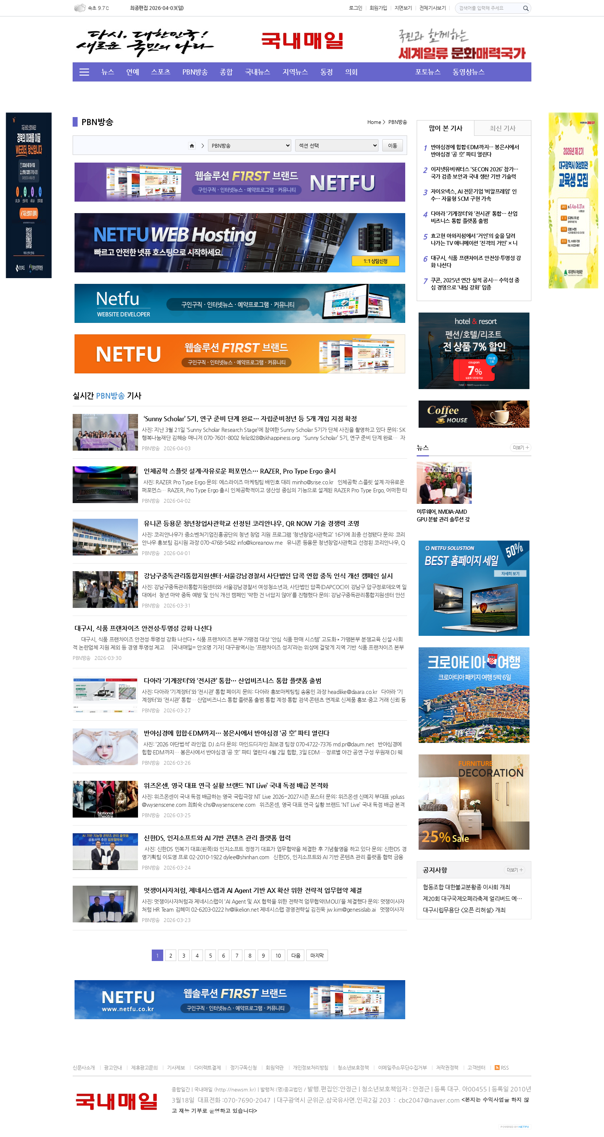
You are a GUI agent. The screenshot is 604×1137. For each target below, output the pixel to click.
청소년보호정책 (353, 1067)
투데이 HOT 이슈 (125, 90)
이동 (392, 145)
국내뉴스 (257, 72)
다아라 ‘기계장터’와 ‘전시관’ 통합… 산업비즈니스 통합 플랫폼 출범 (232, 680)
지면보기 (403, 8)
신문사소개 (84, 1067)
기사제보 (176, 1067)
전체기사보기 (432, 8)
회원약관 (274, 1067)
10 (278, 955)
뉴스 (107, 72)
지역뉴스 (295, 72)
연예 (132, 72)
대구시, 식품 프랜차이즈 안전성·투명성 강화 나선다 (143, 628)
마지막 (317, 955)
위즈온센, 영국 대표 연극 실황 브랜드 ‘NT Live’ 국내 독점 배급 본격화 (236, 785)
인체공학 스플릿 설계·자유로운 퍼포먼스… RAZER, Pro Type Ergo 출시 (240, 471)
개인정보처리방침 (310, 1067)
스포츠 (160, 72)
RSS (502, 1067)
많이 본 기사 (445, 128)
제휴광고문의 (144, 1067)
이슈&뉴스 (234, 90)
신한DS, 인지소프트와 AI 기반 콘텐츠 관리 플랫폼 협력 (217, 838)
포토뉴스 (427, 72)
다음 (295, 955)
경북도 (196, 90)
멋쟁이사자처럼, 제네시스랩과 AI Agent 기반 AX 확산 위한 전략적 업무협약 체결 (253, 890)
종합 (226, 72)
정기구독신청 (243, 1067)
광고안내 (113, 1067)
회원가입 (378, 8)
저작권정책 (447, 1067)
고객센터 (476, 1067)
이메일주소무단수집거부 (402, 1067)
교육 (168, 90)
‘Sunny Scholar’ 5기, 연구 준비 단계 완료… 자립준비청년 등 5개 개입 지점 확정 (250, 418)
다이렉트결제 (207, 1067)
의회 (351, 72)
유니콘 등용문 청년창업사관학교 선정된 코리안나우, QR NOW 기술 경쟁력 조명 (251, 523)
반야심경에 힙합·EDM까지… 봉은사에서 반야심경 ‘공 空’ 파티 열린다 (237, 733)
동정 (326, 72)
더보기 (518, 447)
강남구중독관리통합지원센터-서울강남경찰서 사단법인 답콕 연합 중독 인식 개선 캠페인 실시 (268, 576)
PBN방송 (195, 72)
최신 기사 (502, 128)
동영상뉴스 (468, 72)
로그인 (355, 8)
